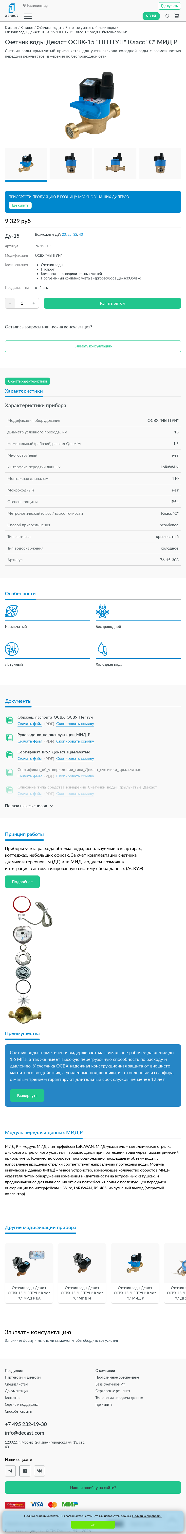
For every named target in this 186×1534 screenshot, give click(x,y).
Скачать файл (30, 723)
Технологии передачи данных (119, 1398)
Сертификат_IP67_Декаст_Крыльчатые (54, 751)
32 (75, 234)
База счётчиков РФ (110, 1384)
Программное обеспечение (117, 1377)
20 (64, 234)
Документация (16, 1391)
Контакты (12, 1398)
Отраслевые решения (112, 1391)
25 (70, 234)
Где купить (103, 1404)
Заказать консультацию (93, 346)
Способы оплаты (18, 1411)
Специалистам (16, 1384)
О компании (105, 1370)
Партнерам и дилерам (23, 1377)
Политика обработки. (147, 1516)
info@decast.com (24, 1432)
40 (81, 234)
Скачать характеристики (27, 381)
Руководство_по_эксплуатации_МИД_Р (54, 734)
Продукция (14, 1370)
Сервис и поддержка (21, 1404)
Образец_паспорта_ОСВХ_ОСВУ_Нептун (55, 717)
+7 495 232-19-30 (26, 1424)
